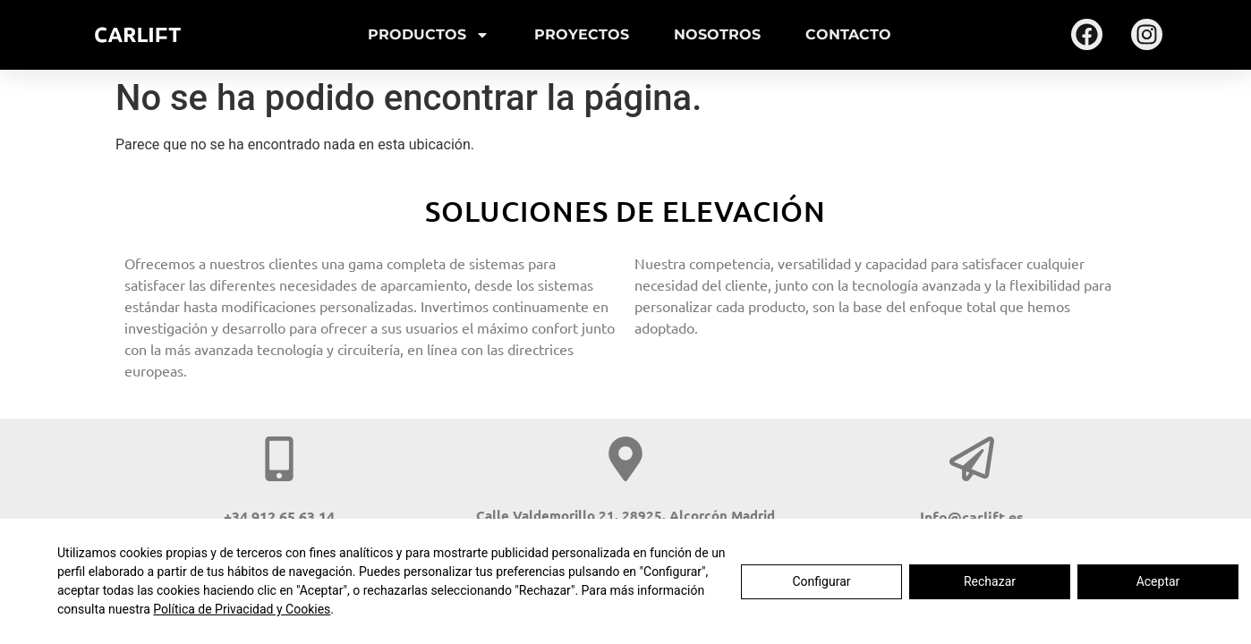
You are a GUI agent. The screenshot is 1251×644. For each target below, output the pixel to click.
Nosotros (717, 34)
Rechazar (990, 581)
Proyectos (581, 34)
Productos (428, 35)
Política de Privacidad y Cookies (241, 609)
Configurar (822, 581)
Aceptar (1158, 581)
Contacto (848, 34)
